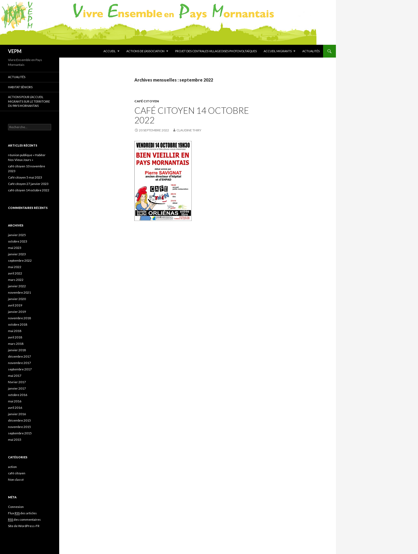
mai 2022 (14, 267)
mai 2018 (14, 331)
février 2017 (17, 382)
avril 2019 (15, 305)
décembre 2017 (19, 356)
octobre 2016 (17, 395)
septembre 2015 (20, 433)
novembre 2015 (19, 427)
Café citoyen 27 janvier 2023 (28, 184)
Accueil (109, 51)
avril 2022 (15, 273)
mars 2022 (15, 280)
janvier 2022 (17, 286)
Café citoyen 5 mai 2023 (25, 177)
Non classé (16, 480)
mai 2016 (14, 401)
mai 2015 (14, 440)
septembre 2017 (20, 369)
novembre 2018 (19, 318)
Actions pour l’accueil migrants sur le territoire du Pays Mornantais (29, 101)
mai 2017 (14, 376)
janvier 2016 (17, 414)
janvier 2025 (17, 235)
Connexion (16, 507)
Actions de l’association (145, 51)
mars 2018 (15, 344)
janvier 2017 (17, 388)
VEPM (15, 51)
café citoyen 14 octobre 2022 (191, 115)
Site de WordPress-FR (23, 526)
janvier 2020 (17, 299)
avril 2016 (15, 408)
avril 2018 (15, 337)
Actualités (311, 51)
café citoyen (146, 101)
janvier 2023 (17, 254)
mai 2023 (14, 248)
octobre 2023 (17, 241)
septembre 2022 (20, 260)
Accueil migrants (278, 51)
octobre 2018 (17, 324)
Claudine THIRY (188, 130)
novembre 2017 (19, 363)
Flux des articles (22, 513)
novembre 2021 (19, 292)
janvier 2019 (17, 312)
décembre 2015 (19, 420)
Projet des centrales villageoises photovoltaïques (216, 51)
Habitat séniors (20, 87)
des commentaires (24, 519)
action (12, 467)
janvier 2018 (17, 350)
